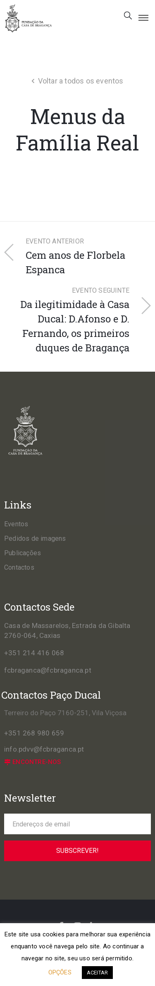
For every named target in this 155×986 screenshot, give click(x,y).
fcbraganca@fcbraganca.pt (47, 670)
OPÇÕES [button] (60, 972)
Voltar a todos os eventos (81, 80)
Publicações (22, 553)
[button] (32, 762)
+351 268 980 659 (34, 733)
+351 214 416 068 (34, 653)
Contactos (19, 567)
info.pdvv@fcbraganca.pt (44, 749)
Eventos (16, 524)
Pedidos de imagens (35, 538)
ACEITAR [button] (97, 972)
